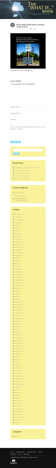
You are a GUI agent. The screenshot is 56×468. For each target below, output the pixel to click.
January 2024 (18, 274)
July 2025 (17, 225)
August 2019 (18, 420)
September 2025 (19, 220)
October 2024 (18, 250)
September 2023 (19, 285)
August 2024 (18, 255)
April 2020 (17, 398)
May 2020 (17, 395)
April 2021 (17, 365)
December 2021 (19, 343)
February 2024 (19, 272)
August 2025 (18, 222)
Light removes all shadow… (22, 176)
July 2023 (17, 291)
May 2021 (17, 362)
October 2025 (18, 217)
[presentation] (23, 135)
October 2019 (18, 414)
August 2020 (18, 387)
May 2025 (17, 231)
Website (12, 119)
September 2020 (19, 384)
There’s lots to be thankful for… (23, 170)
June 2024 (17, 261)
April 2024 (17, 266)
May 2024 (17, 263)
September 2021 (19, 351)
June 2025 (17, 228)
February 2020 (19, 403)
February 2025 (19, 239)
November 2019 (19, 411)
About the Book (31, 452)
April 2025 (17, 233)
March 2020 (18, 400)
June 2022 (17, 326)
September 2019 (19, 417)
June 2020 (17, 392)
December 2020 (19, 376)
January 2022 (18, 340)
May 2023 (17, 296)
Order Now (26, 454)
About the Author (20, 452)
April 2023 (17, 299)
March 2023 (18, 302)
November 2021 (19, 346)
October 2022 (18, 316)
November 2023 (19, 280)
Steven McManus (21, 28)
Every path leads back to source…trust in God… (31, 26)
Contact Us (13, 454)
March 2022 (18, 335)
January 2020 (18, 406)
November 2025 (19, 214)
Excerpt (40, 452)
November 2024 (19, 247)
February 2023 (19, 305)
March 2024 (18, 269)
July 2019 (17, 422)
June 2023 (17, 294)
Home (11, 452)
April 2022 (17, 332)
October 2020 (18, 381)
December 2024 (19, 244)
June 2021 (17, 359)
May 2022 (17, 329)
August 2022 (18, 321)
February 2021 (19, 370)
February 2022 (19, 337)
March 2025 (18, 236)
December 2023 (19, 277)
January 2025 (18, 241)
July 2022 (17, 324)
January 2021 (18, 373)
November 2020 (19, 379)
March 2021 (18, 368)
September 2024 (19, 252)
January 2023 (18, 307)
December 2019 (19, 409)
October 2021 (18, 348)
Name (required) (15, 107)
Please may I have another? (22, 173)
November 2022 (19, 313)
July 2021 (17, 357)
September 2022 (19, 318)
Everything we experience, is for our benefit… (27, 167)
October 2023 (18, 283)
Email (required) (15, 113)
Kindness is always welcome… (23, 178)
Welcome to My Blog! (20, 196)
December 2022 (19, 310)
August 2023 (18, 288)
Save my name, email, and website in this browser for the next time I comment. (27, 128)
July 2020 (17, 390)
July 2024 (17, 258)
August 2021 (18, 354)
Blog (27, 28)
